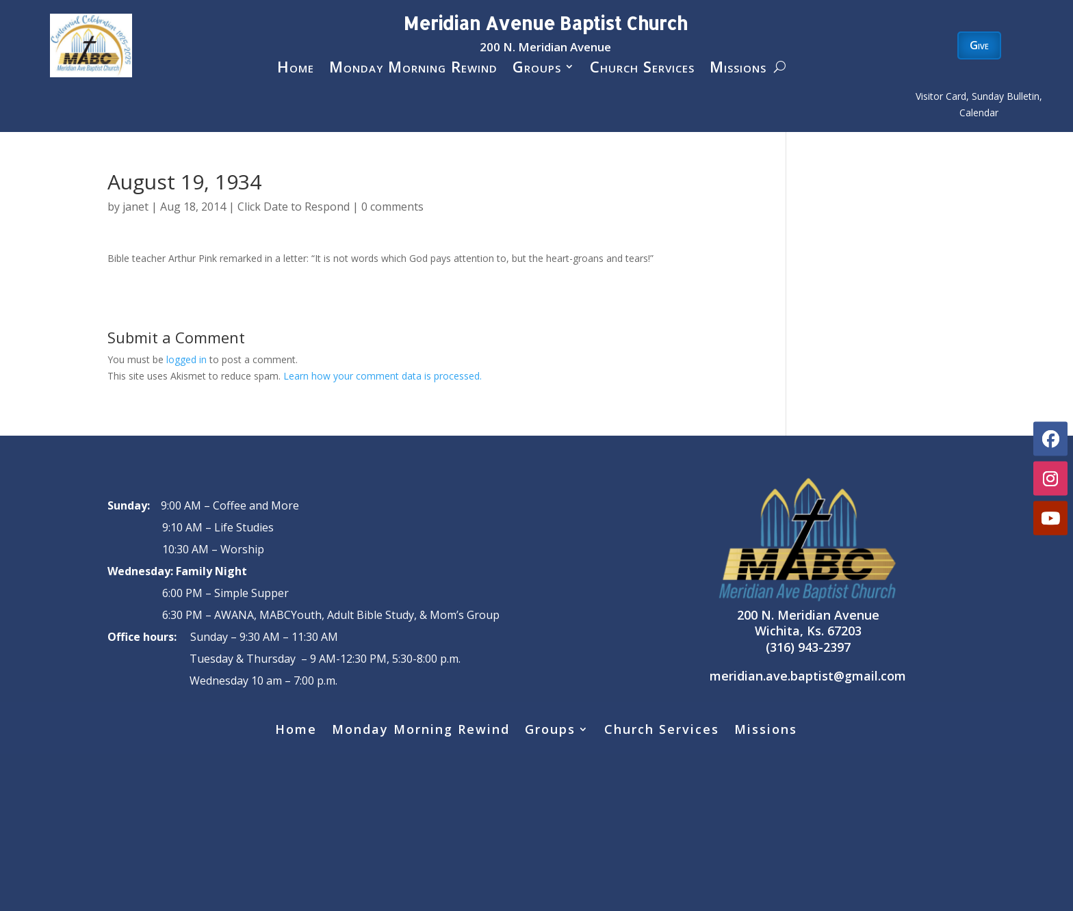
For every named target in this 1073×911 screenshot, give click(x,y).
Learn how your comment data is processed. (382, 375)
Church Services (642, 69)
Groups (537, 69)
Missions (738, 69)
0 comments (392, 206)
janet (135, 206)
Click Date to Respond (293, 206)
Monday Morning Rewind (413, 69)
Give (979, 45)
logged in (186, 359)
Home (295, 69)
